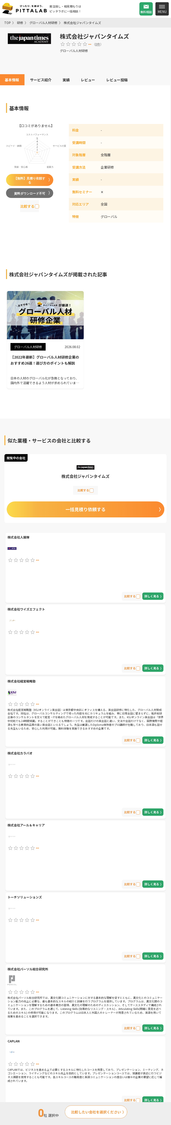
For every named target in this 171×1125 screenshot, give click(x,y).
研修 (20, 22)
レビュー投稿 (117, 79)
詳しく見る (152, 596)
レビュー (88, 79)
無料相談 (146, 12)
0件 (97, 44)
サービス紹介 (40, 79)
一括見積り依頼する (85, 509)
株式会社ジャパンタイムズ (82, 22)
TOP (7, 22)
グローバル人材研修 (43, 22)
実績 (66, 79)
